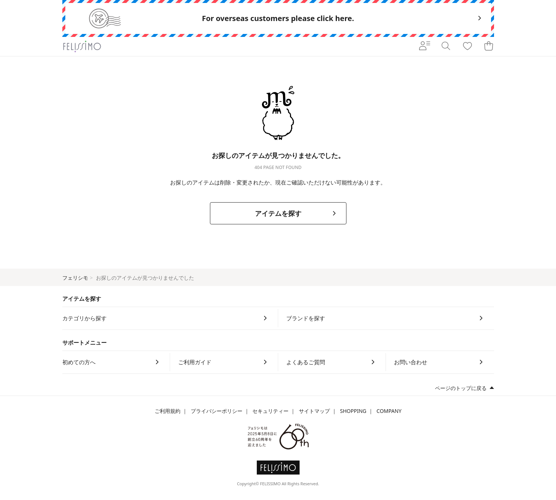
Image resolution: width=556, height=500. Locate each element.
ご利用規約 (167, 410)
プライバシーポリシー (216, 410)
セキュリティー (270, 410)
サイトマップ (314, 410)
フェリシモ (75, 277)
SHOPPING (353, 410)
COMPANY (389, 410)
